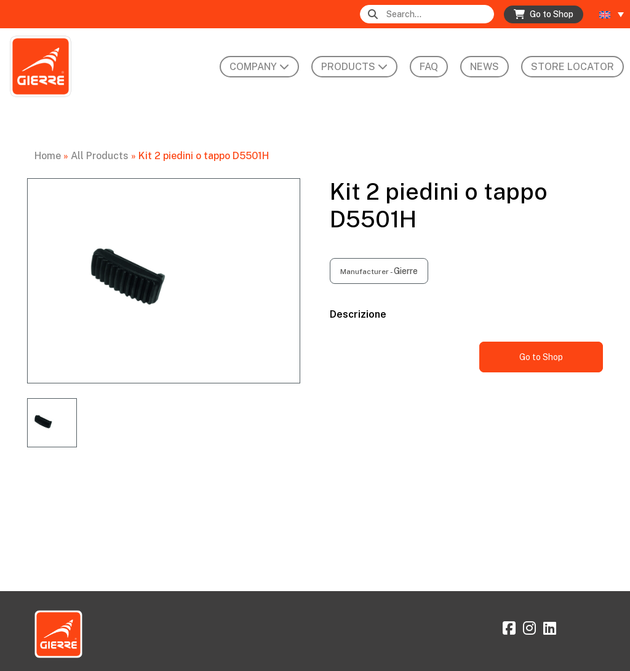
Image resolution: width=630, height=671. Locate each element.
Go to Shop (541, 357)
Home (47, 156)
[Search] (439, 14)
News (484, 67)
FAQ (429, 67)
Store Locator (572, 67)
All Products (100, 156)
